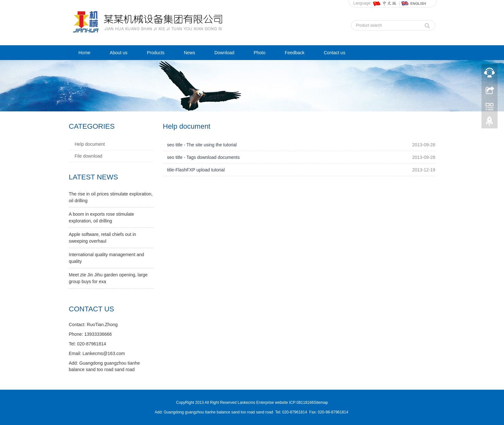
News (189, 52)
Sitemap (321, 402)
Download (224, 52)
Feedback (294, 52)
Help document (90, 144)
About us (118, 52)
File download (88, 156)
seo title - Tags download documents (203, 157)
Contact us (334, 52)
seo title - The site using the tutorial (202, 144)
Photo (260, 52)
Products (156, 52)
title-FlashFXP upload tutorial (196, 169)
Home (84, 52)
